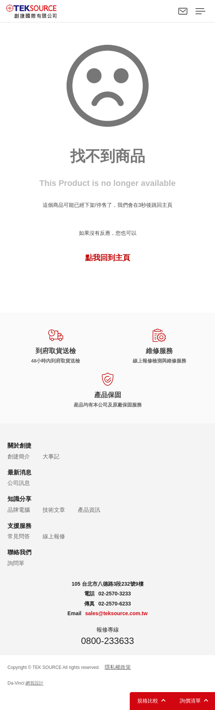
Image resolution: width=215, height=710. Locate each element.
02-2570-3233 (114, 594)
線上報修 (54, 536)
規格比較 (147, 701)
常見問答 (18, 536)
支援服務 (19, 526)
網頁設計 (34, 683)
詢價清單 (190, 701)
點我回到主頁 (107, 257)
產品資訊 (89, 510)
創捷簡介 (18, 456)
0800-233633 (107, 641)
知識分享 (19, 499)
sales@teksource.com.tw (116, 613)
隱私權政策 (118, 667)
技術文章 (54, 510)
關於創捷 (19, 445)
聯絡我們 (182, 11)
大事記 (51, 456)
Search (165, 11)
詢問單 (15, 563)
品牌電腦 (18, 510)
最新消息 (19, 472)
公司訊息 (18, 483)
